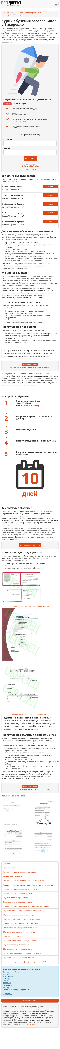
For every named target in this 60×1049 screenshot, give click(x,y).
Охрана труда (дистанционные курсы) (17, 902)
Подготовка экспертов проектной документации (21, 928)
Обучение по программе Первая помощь (19, 932)
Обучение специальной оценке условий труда (20, 940)
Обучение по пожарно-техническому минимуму (21, 919)
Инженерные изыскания (12, 876)
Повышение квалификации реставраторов (19, 872)
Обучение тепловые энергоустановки (17, 949)
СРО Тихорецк (8, 13)
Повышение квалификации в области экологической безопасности (28, 885)
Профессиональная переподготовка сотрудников (22, 953)
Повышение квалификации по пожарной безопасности (24, 881)
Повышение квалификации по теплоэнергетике (21, 923)
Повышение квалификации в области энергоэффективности (26, 906)
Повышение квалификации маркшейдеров (19, 893)
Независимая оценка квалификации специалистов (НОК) (24, 962)
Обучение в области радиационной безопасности (22, 911)
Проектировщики (9, 868)
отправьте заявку (30, 405)
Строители (7, 864)
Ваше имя (7, 139)
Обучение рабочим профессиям (28, 13)
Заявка (50, 186)
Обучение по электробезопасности (16, 945)
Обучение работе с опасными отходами (18, 958)
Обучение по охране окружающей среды (18, 915)
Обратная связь (30, 1024)
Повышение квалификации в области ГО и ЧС (20, 889)
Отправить (30, 158)
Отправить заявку (30, 1001)
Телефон (6, 148)
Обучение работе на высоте (13, 936)
